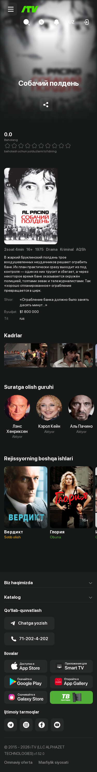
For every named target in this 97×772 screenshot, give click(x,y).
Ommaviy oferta (18, 762)
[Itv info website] (71, 697)
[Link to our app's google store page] (25, 681)
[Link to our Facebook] (41, 724)
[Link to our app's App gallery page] (71, 681)
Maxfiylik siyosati (53, 762)
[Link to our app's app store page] (25, 666)
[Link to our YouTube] (57, 724)
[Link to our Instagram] (26, 724)
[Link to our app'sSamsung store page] (25, 697)
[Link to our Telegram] (10, 724)
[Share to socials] (46, 104)
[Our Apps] (71, 666)
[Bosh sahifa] (29, 9)
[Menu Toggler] (10, 9)
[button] (71, 22)
